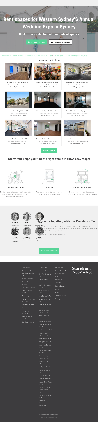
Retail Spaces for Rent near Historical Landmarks (45, 395)
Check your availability (49, 251)
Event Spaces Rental (17, 55)
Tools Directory (26, 296)
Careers (57, 289)
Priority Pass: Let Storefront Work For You (28, 273)
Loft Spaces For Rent (45, 367)
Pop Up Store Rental (45, 321)
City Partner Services (28, 287)
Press (57, 292)
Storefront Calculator (28, 322)
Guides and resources (28, 308)
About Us (58, 283)
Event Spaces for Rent (45, 338)
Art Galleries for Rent (45, 330)
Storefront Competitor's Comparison (43, 403)
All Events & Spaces (45, 271)
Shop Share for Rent (45, 379)
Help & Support (60, 286)
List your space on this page (60, 42)
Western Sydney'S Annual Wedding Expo (38, 55)
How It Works (26, 268)
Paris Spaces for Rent (45, 296)
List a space (59, 268)
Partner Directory (27, 279)
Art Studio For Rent (45, 375)
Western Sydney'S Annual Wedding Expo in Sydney (70, 55)
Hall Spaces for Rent (45, 342)
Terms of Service (60, 296)
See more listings (49, 150)
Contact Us (58, 280)
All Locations (43, 268)
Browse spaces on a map (36, 42)
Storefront (5, 55)
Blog (56, 276)
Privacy (57, 299)
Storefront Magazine (28, 305)
